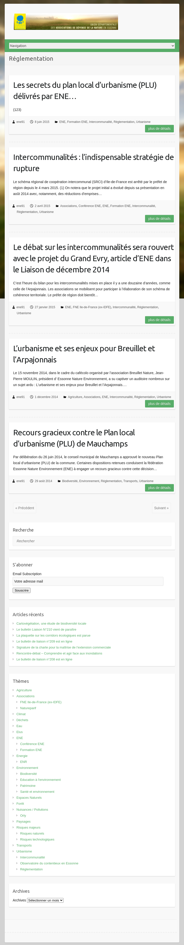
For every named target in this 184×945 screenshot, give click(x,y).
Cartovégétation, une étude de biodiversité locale (51, 623)
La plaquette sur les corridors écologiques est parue (53, 635)
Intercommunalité (100, 122)
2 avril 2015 (42, 206)
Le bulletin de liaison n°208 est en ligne (44, 659)
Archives (19, 900)
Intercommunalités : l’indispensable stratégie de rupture (93, 162)
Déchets (22, 720)
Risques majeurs (28, 827)
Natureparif (28, 708)
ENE (62, 122)
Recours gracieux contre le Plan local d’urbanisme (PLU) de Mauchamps (74, 438)
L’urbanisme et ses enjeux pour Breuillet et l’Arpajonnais (84, 354)
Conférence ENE (90, 206)
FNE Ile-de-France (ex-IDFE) (92, 307)
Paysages (23, 821)
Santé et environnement (37, 792)
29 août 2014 (43, 481)
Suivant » (161, 508)
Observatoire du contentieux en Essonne (49, 863)
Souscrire (22, 590)
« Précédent (24, 508)
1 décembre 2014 (46, 397)
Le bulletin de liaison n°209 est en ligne (44, 641)
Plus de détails (159, 129)
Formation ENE (77, 122)
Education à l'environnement (40, 780)
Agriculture (75, 397)
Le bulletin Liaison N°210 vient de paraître (46, 629)
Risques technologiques (37, 839)
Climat (21, 714)
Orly (23, 815)
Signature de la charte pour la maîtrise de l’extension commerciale (63, 647)
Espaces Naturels (29, 797)
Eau (19, 726)
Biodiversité (70, 481)
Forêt (20, 803)
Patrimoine (27, 786)
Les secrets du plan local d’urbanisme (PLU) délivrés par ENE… (85, 90)
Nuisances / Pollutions (32, 809)
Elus (19, 732)
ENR (23, 762)
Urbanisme (143, 122)
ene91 (21, 122)
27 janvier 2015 (45, 307)
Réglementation (124, 122)
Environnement (89, 481)
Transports (130, 481)
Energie (22, 756)
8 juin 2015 (42, 122)
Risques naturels (32, 833)
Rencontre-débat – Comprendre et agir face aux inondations (59, 653)
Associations (68, 206)
